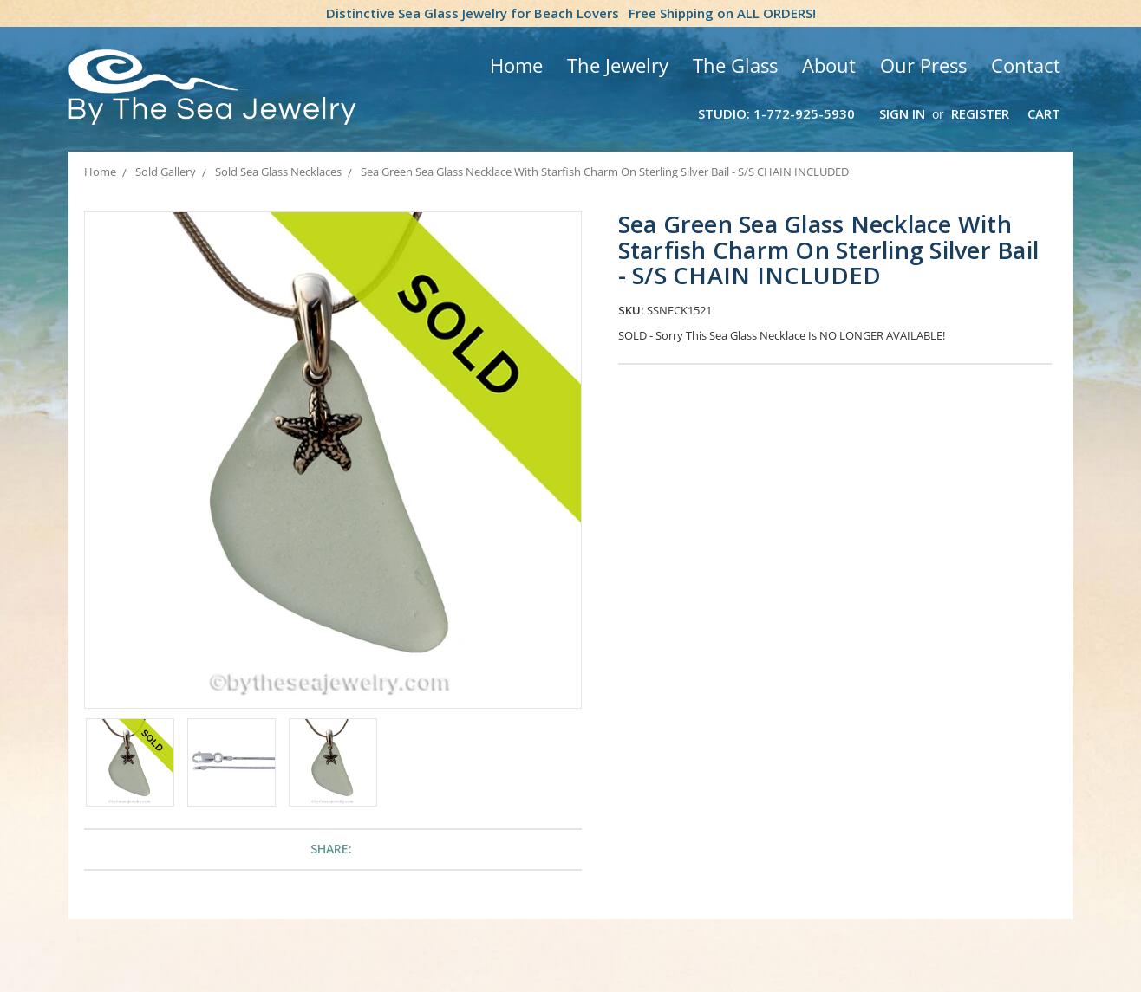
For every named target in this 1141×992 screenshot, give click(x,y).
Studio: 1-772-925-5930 (776, 113)
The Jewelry (617, 65)
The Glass (735, 65)
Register (980, 113)
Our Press (923, 65)
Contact (1025, 65)
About (829, 65)
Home (516, 65)
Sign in (902, 113)
